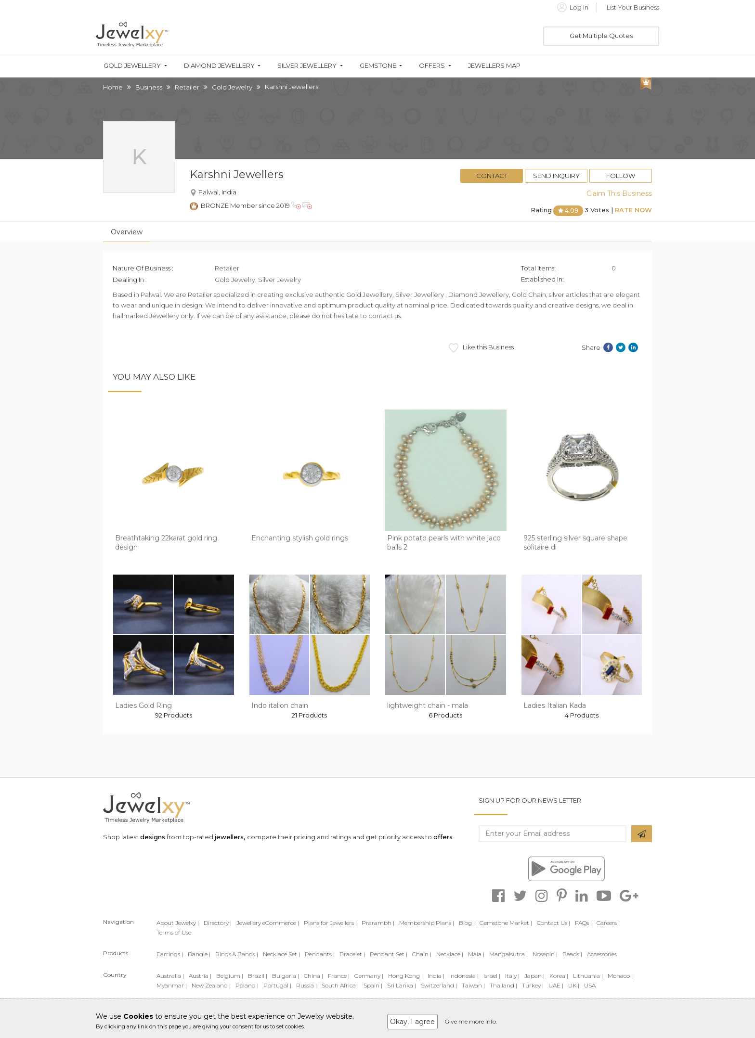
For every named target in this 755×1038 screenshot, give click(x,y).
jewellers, (230, 837)
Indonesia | (464, 975)
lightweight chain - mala (427, 705)
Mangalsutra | (508, 954)
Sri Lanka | (401, 985)
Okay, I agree (412, 1021)
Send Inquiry (556, 175)
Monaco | (620, 975)
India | (436, 975)
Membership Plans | (426, 922)
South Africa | (340, 985)
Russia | (306, 985)
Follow (620, 175)
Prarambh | (378, 922)
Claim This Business (619, 193)
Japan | (534, 975)
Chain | (421, 954)
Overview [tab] (127, 232)
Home (113, 87)
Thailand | (503, 985)
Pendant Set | (388, 954)
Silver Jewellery (307, 65)
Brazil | (257, 975)
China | (313, 975)
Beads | (572, 954)
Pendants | (320, 954)
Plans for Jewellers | (330, 922)
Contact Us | (553, 922)
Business (148, 87)
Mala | (476, 954)
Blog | (467, 922)
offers (443, 837)
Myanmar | (171, 985)
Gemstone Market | (506, 922)
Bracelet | (352, 954)
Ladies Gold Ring (143, 705)
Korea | (558, 975)
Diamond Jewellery (219, 65)
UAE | (555, 985)
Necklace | (449, 954)
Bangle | (199, 954)
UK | (573, 985)
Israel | (491, 975)
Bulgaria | (285, 975)
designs (152, 837)
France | (339, 975)
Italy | (512, 975)
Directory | (218, 922)
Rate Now (633, 210)
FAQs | (583, 922)
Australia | (170, 975)
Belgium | (229, 975)
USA (590, 985)
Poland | (247, 985)
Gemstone (378, 65)
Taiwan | (473, 985)
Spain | (373, 985)
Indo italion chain (279, 705)
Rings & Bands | (236, 954)
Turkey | (533, 985)
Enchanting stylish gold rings (299, 538)
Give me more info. (470, 1021)
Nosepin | (545, 954)
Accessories (602, 954)
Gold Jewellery (132, 65)
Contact (492, 175)
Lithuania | (588, 975)
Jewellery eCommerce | (267, 922)
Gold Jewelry (232, 87)
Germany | (368, 975)
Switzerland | (439, 985)
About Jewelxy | (177, 922)
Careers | (608, 922)
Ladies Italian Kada (554, 705)
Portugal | (277, 985)
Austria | (200, 975)
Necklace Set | (281, 954)
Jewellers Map (494, 65)
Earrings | (169, 954)
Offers (432, 65)
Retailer (187, 87)
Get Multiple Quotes (601, 35)
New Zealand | (211, 985)
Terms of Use (173, 932)
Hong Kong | (405, 975)
